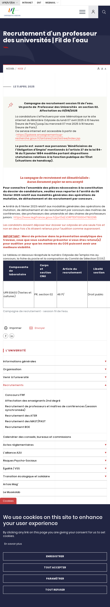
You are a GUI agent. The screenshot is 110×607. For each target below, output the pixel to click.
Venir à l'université (16, 377)
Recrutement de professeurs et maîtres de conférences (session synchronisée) (51, 408)
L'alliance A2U (12, 453)
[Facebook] (5, 335)
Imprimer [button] (13, 328)
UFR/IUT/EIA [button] (8, 2)
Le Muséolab (11, 492)
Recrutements (13, 385)
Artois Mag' (10, 484)
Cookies (8, 504)
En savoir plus (13, 547)
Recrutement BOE (17, 427)
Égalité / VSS (11, 468)
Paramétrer (55, 582)
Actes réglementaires (18, 445)
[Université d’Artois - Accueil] (12, 12)
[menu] (82, 12)
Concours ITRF (15, 395)
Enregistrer (55, 559)
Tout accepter (55, 570)
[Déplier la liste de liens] (105, 361)
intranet (27, 2)
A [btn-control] (98, 68)
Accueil (10, 68)
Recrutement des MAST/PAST (25, 421)
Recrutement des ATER (21, 416)
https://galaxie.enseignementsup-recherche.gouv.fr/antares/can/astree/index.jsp (47, 136)
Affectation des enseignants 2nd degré (32, 401)
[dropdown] (93, 12)
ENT (39, 2)
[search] (104, 12)
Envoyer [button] (37, 328)
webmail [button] (50, 2)
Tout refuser (55, 593)
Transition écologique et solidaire (26, 476)
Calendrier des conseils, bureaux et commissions (37, 437)
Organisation (12, 369)
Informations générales (19, 361)
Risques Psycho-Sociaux (20, 460)
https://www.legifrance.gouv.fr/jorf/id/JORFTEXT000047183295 (55, 217)
